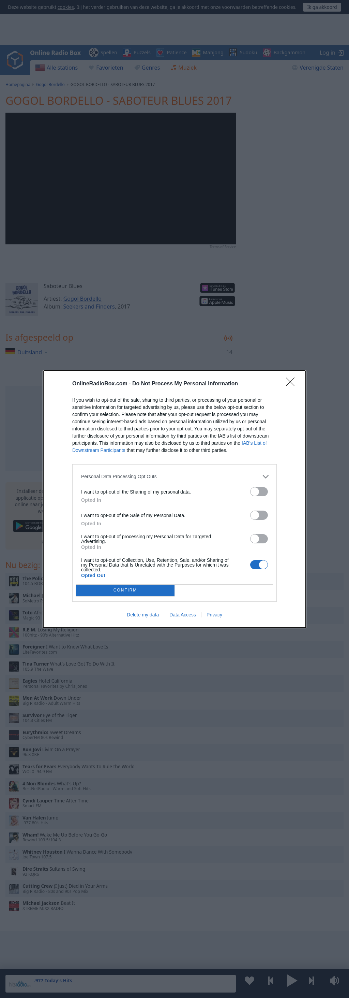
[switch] (259, 491)
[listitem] (174, 476)
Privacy (214, 614)
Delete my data (143, 614)
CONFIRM (125, 590)
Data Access (182, 614)
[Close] (292, 383)
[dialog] (174, 499)
